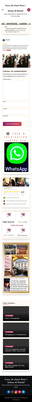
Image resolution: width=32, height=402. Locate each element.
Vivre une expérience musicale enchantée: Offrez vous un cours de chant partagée (15, 351)
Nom (4, 101)
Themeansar (15, 399)
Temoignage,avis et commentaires (15, 334)
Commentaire (7, 79)
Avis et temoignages (12, 318)
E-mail (5, 108)
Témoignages (9, 315)
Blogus (24, 397)
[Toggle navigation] (2, 10)
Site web (5, 116)
